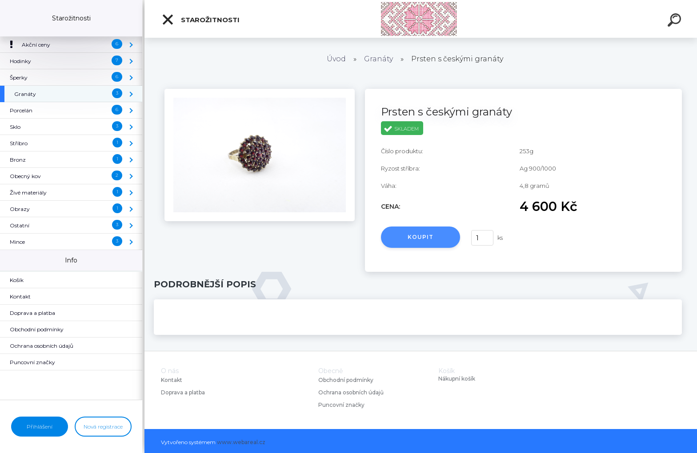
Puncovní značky (341, 404)
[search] (676, 21)
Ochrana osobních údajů (351, 392)
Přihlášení (39, 426)
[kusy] (482, 238)
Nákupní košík (456, 378)
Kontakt (172, 380)
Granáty (378, 59)
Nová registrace (103, 426)
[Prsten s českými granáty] (259, 92)
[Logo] (421, 19)
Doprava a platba (183, 392)
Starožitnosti (200, 19)
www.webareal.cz (241, 442)
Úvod (336, 59)
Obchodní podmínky (345, 380)
